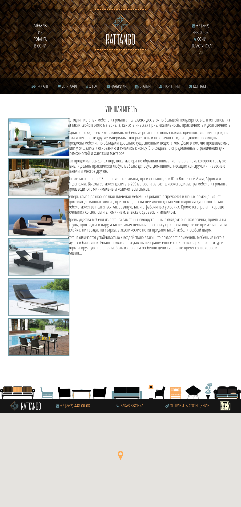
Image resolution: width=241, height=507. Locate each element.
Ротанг (40, 86)
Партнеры (169, 86)
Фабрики (117, 86)
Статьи (143, 86)
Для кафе (67, 86)
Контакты (199, 86)
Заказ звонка (129, 405)
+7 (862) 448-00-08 (75, 405)
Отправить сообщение (187, 405)
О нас (92, 86)
